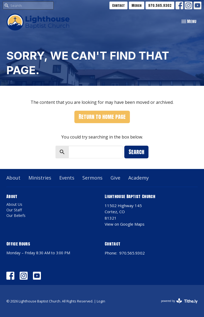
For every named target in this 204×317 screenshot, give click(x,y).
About (13, 178)
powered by (179, 301)
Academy (138, 178)
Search (136, 152)
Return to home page (102, 117)
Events (66, 178)
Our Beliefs (16, 215)
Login (101, 301)
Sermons (92, 178)
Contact (118, 5)
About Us (14, 204)
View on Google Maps (124, 224)
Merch (136, 5)
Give (115, 178)
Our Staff (14, 209)
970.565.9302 (160, 5)
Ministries (39, 178)
